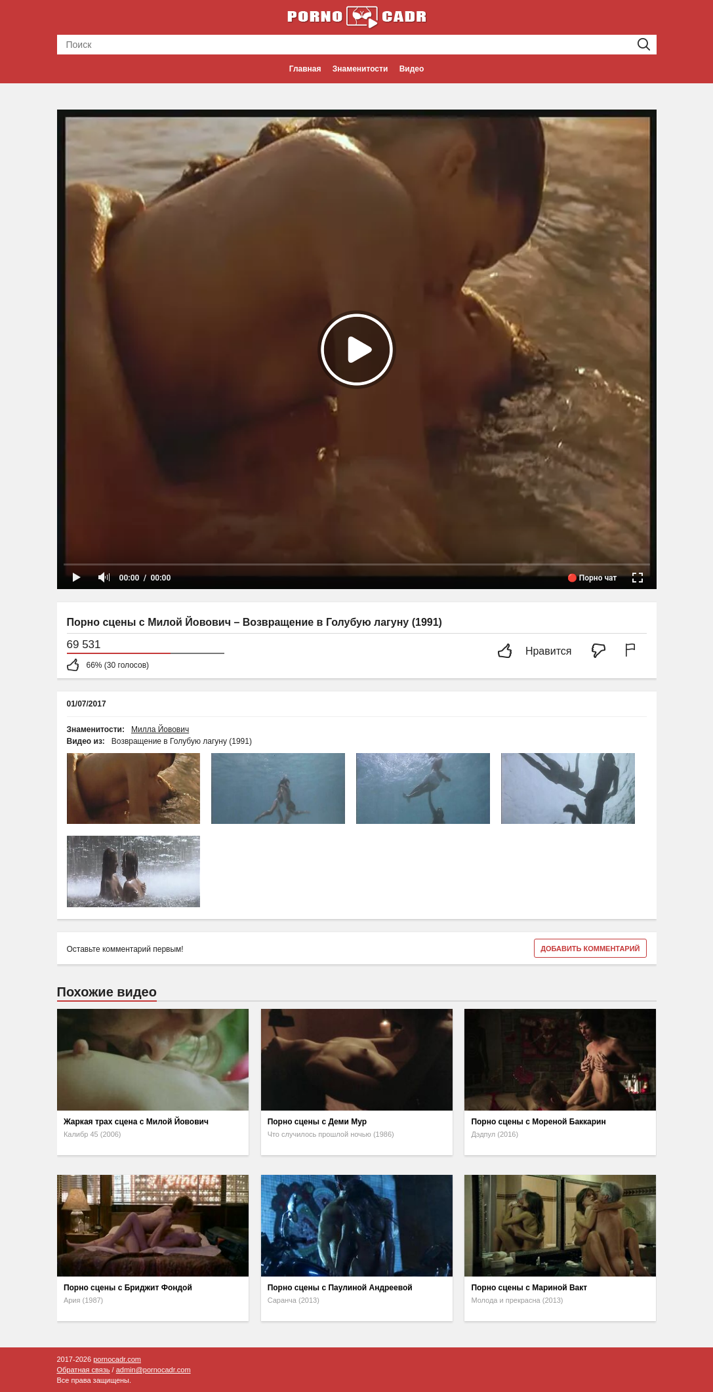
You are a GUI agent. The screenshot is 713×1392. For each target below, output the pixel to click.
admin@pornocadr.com (153, 1370)
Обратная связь (83, 1370)
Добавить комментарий (590, 948)
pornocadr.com (117, 1359)
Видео (411, 68)
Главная (305, 68)
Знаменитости (360, 68)
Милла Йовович (160, 729)
